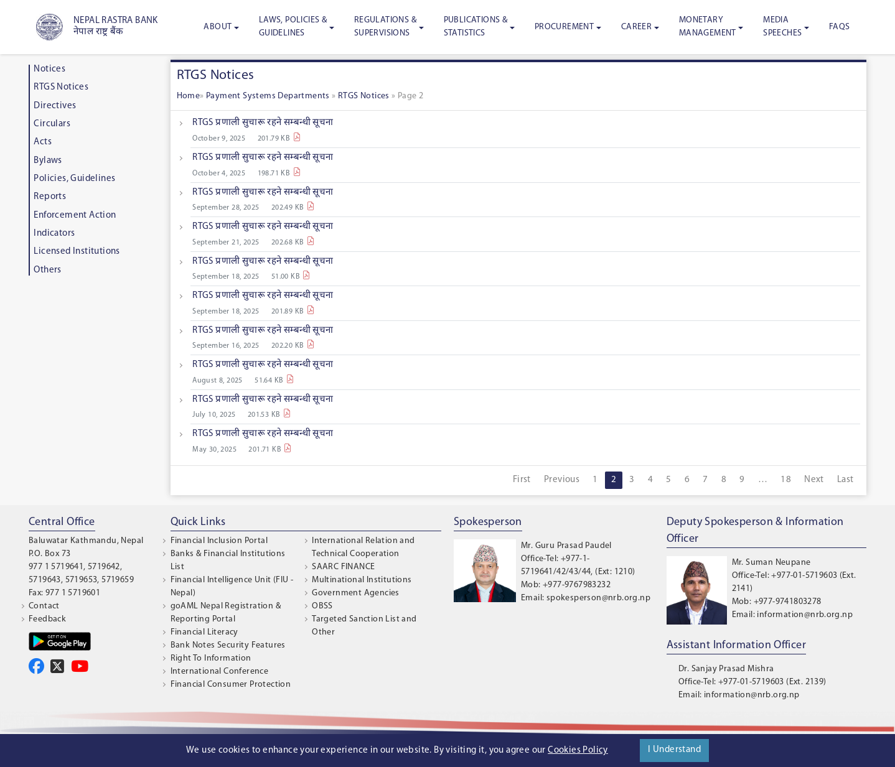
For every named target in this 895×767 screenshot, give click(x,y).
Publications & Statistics (476, 27)
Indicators (54, 233)
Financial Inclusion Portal (219, 541)
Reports (50, 197)
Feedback (47, 619)
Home (188, 96)
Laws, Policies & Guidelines (293, 27)
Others (47, 270)
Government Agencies (356, 593)
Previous (561, 480)
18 (785, 480)
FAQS (839, 27)
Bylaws (48, 160)
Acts (43, 142)
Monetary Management (707, 27)
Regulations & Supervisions (385, 27)
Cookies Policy (578, 750)
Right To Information (211, 658)
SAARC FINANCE (343, 567)
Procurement (564, 27)
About (218, 27)
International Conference (220, 671)
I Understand (674, 750)
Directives (55, 106)
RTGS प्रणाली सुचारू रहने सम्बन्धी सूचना (262, 123)
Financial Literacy (204, 632)
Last (845, 480)
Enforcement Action (75, 215)
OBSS (322, 606)
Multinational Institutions (361, 580)
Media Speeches (782, 27)
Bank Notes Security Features (228, 645)
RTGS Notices (61, 87)
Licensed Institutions (76, 251)
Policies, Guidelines (74, 179)
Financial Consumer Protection (231, 684)
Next (814, 480)
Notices (49, 69)
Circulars (52, 124)
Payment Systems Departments (269, 96)
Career (636, 27)
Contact (44, 606)
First (522, 480)
